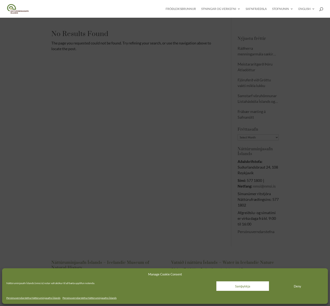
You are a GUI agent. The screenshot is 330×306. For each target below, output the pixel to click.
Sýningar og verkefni (218, 9)
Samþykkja (242, 286)
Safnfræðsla (256, 9)
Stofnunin (280, 9)
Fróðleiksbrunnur (181, 9)
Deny (297, 286)
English (304, 9)
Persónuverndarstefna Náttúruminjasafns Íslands (33, 297)
